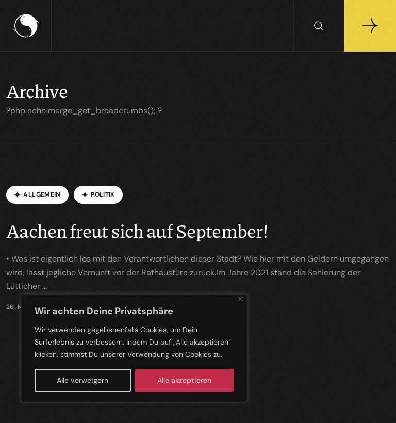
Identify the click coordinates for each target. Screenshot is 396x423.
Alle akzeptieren (184, 380)
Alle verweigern (82, 380)
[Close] (240, 299)
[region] (134, 348)
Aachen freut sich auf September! (137, 230)
